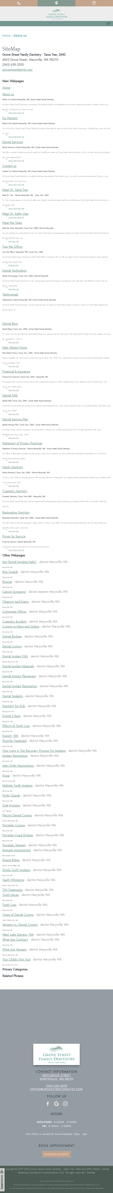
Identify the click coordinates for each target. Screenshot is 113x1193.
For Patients (9, 118)
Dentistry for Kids (13, 706)
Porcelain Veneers (14, 845)
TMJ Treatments (12, 890)
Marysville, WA (14, 241)
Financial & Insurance (16, 371)
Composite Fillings (14, 611)
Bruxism (7, 582)
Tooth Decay (10, 895)
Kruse (6, 775)
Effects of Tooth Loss (16, 726)
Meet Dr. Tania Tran (15, 190)
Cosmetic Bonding (14, 621)
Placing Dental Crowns (17, 815)
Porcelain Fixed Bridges (17, 835)
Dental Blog (10, 323)
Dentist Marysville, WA (16, 113)
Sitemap (91, 1172)
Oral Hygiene (11, 805)
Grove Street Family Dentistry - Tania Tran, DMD (55, 1169)
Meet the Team (12, 223)
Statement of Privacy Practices (22, 443)
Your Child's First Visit (16, 959)
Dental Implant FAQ (15, 656)
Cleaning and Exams (15, 601)
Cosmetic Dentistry (14, 491)
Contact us (9, 166)
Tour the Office (12, 246)
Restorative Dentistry (16, 512)
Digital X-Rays (11, 716)
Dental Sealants (12, 696)
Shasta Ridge (11, 860)
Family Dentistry (12, 467)
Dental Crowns (12, 646)
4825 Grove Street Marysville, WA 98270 (56, 1077)
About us (8, 94)
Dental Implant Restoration (19, 686)
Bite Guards (10, 572)
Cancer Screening (14, 592)
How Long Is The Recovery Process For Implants (34, 751)
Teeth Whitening (13, 880)
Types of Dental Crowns (18, 915)
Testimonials (10, 294)
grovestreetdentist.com (17, 69)
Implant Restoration (15, 756)
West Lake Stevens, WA (18, 934)
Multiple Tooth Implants (17, 785)
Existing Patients (56, 1154)
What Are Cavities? (15, 939)
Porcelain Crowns (13, 825)
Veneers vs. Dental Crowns (19, 924)
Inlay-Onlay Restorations (18, 765)
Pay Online (18, 316)
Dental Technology (14, 270)
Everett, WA (10, 736)
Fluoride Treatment (14, 741)
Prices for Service (14, 536)
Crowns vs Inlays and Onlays (20, 626)
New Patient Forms (14, 347)
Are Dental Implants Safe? (19, 562)
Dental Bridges (12, 636)
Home (6, 87)
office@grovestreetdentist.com (56, 1089)
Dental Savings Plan (15, 419)
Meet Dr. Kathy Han (15, 214)
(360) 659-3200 (56, 1086)
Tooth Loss (9, 905)
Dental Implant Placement (19, 676)
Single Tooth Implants (16, 870)
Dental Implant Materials (18, 666)
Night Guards (11, 795)
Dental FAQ (9, 395)
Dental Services (12, 142)
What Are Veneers (14, 949)
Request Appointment (16, 850)
